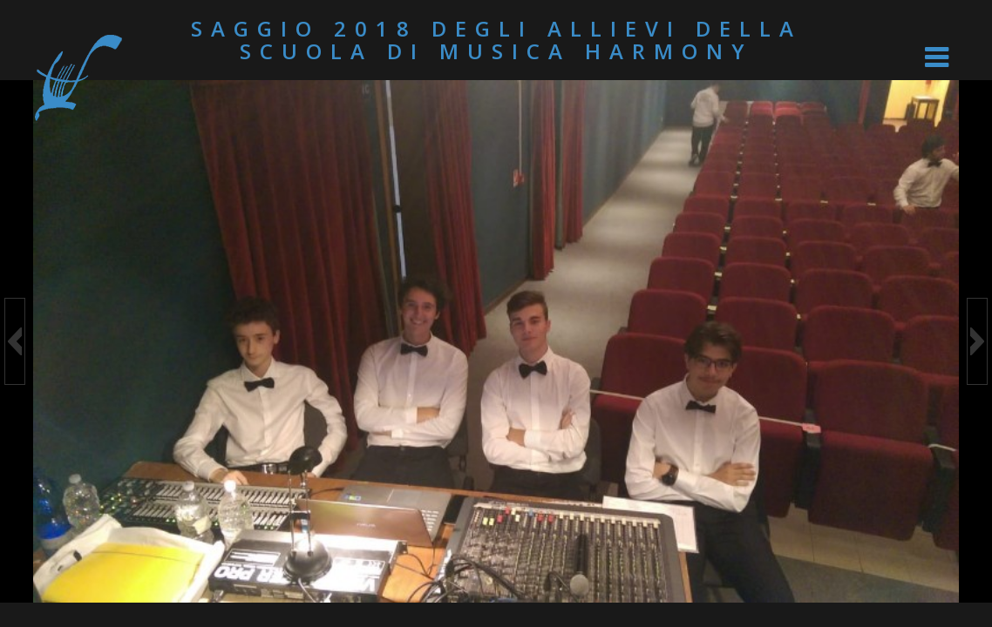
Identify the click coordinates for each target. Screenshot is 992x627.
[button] (14, 341)
